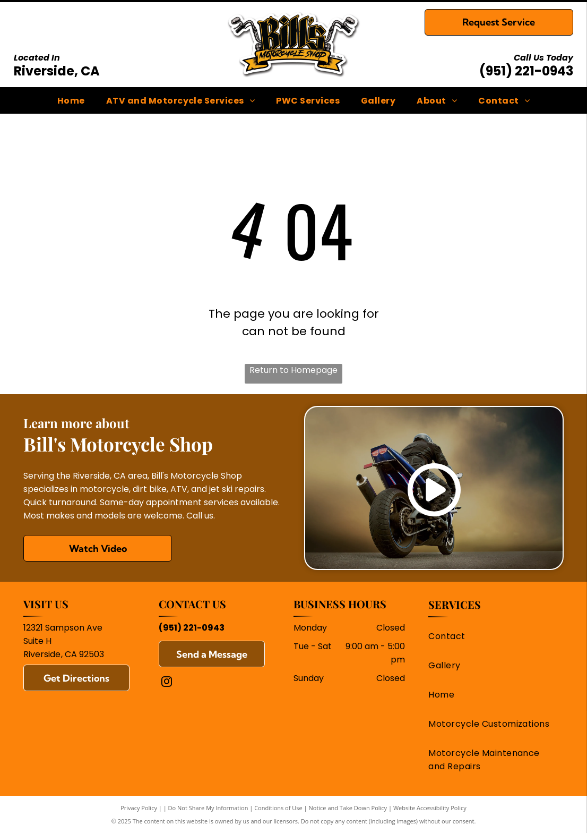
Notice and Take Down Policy (348, 808)
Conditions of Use (278, 808)
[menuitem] (71, 100)
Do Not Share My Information (208, 808)
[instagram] (167, 683)
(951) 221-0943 (526, 71)
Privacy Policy (138, 808)
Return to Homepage (293, 370)
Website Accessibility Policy (430, 808)
